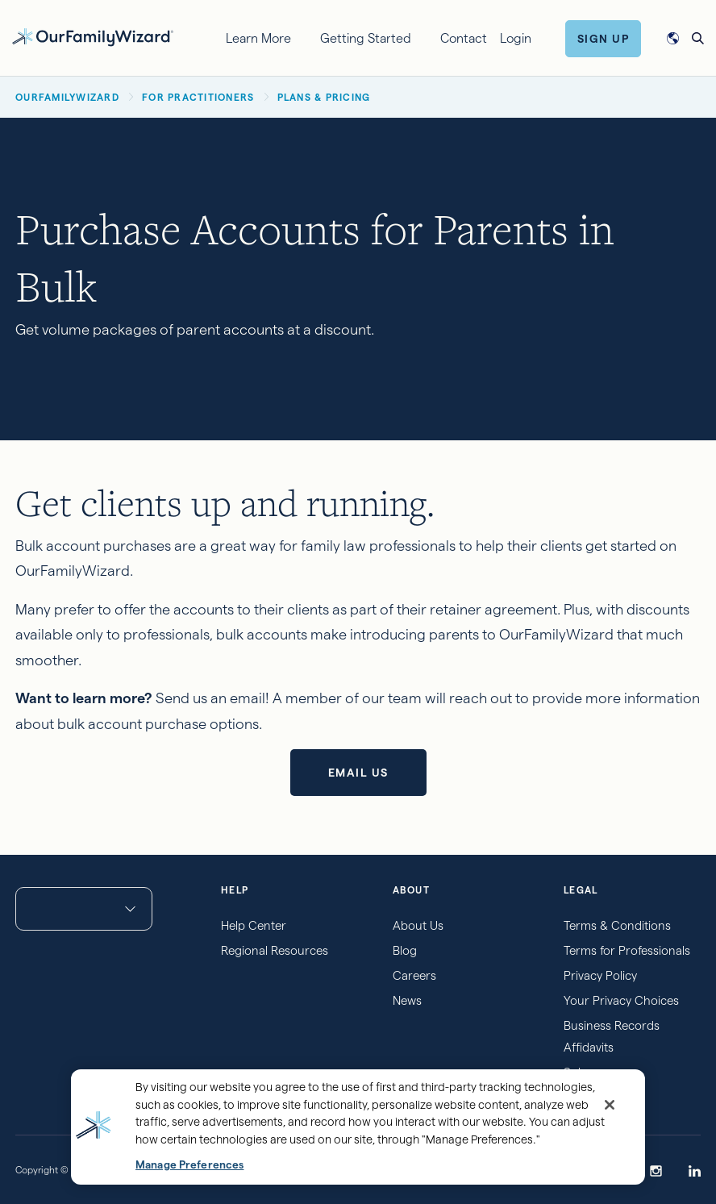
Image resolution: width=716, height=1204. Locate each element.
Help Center (253, 925)
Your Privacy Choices (621, 1000)
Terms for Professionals (627, 950)
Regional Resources (274, 950)
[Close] (609, 1105)
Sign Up (603, 38)
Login (515, 38)
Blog (405, 950)
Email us (358, 772)
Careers (414, 975)
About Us (418, 925)
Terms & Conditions (617, 925)
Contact (463, 38)
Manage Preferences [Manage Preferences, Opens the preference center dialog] (189, 1165)
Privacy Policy (600, 975)
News (407, 1000)
